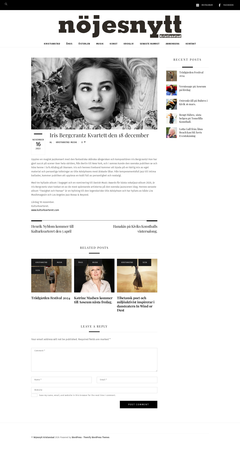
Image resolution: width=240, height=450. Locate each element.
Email (103, 383)
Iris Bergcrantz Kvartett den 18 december (99, 138)
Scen (38, 274)
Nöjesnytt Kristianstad (44, 441)
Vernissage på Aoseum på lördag (192, 91)
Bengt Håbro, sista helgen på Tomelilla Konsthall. (191, 121)
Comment (39, 354)
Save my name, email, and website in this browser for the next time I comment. (77, 399)
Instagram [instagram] (204, 5)
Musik (100, 47)
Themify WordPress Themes (96, 441)
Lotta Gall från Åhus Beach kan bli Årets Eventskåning (191, 136)
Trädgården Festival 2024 (50, 301)
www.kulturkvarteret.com (45, 213)
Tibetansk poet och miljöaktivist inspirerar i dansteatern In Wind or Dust (135, 307)
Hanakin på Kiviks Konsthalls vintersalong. (135, 232)
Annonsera (173, 47)
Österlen (84, 47)
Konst (113, 47)
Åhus (69, 47)
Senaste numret (150, 47)
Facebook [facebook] (225, 5)
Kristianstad (52, 47)
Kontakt (191, 47)
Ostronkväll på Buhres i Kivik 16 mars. (193, 105)
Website (38, 393)
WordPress (77, 441)
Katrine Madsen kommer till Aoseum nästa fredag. (93, 303)
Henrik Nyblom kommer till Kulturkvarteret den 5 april (52, 232)
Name (37, 383)
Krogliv (129, 47)
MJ (51, 146)
